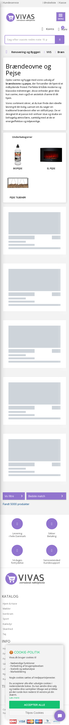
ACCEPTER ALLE (34, 705)
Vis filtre (14, 496)
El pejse (51, 168)
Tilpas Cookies (34, 712)
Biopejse (17, 168)
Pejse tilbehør (18, 197)
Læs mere (14, 697)
